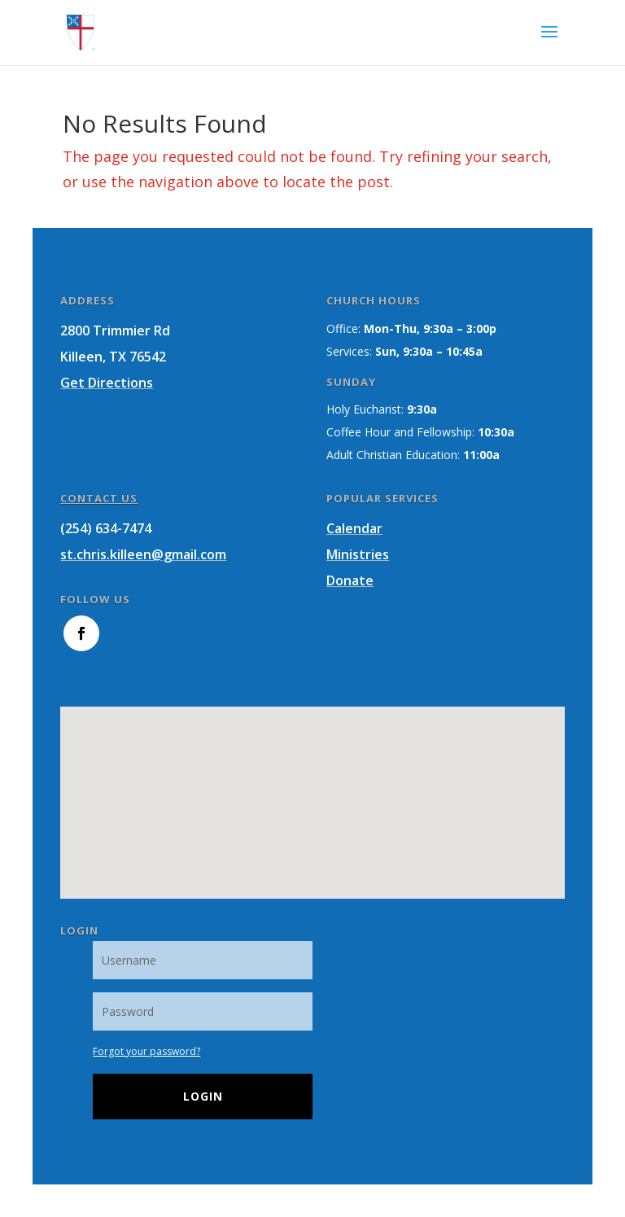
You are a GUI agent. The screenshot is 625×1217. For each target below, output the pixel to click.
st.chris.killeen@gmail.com (143, 554)
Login (203, 1096)
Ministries (357, 554)
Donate (350, 580)
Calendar (354, 528)
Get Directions (106, 383)
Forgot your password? (146, 1051)
